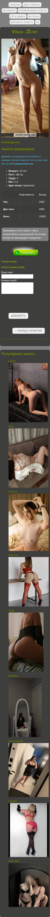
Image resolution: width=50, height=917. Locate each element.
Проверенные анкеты (33, 10)
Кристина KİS (16, 741)
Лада (11, 610)
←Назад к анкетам (28, 330)
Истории (34, 16)
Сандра (13, 801)
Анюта (12, 361)
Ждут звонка (31, 4)
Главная (15, 4)
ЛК (37, 22)
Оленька (13, 555)
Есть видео (17, 16)
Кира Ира (14, 861)
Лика (11, 426)
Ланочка (13, 491)
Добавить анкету (22, 22)
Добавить (18, 315)
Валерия (14, 676)
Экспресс (9, 10)
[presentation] (21, 304)
